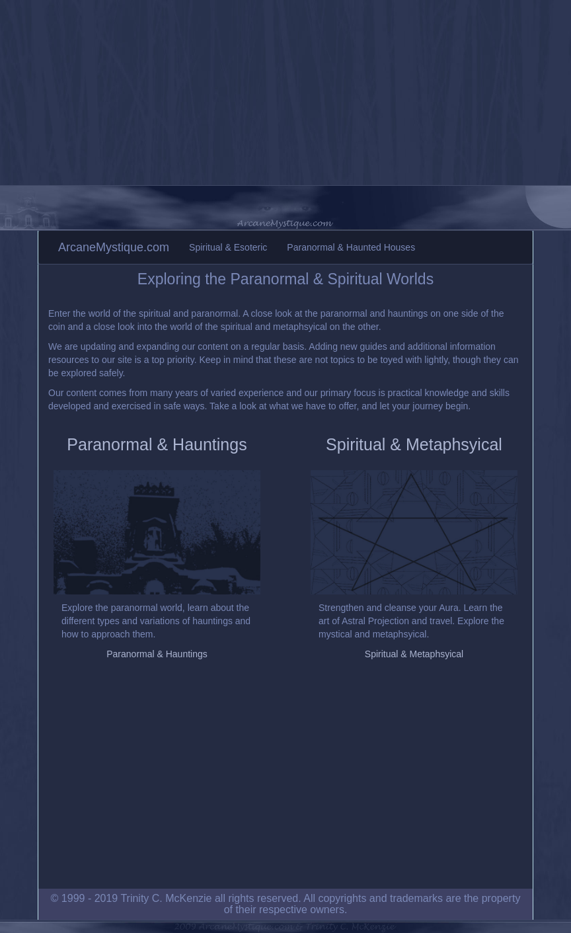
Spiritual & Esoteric (228, 247)
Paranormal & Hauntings (157, 444)
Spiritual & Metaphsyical (414, 444)
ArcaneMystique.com (113, 247)
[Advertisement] (285, 92)
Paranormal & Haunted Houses (351, 247)
